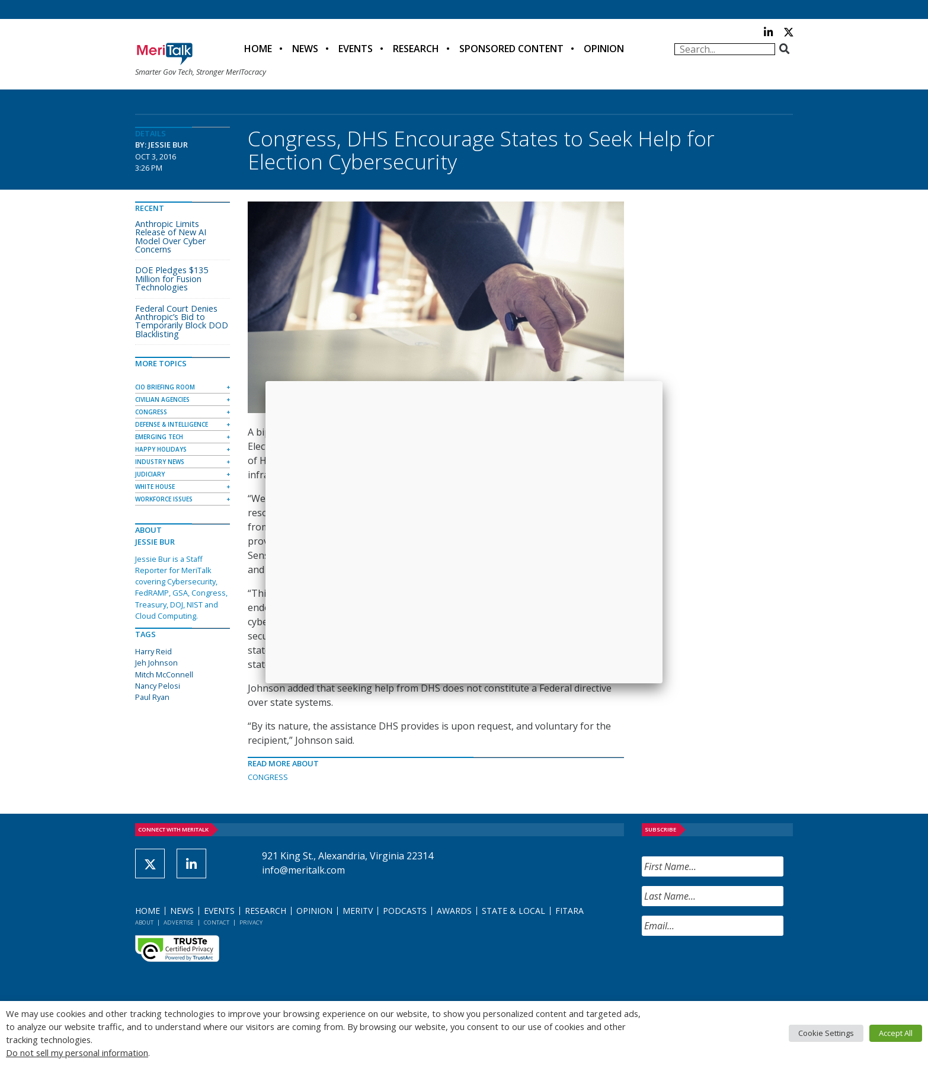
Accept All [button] (896, 1033)
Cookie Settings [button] (826, 1033)
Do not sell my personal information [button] (77, 1052)
